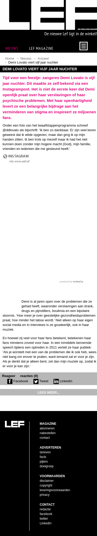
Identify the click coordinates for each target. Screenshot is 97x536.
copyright (46, 485)
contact (45, 438)
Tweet (40, 381)
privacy (45, 495)
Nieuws (26, 58)
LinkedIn (63, 381)
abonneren (47, 428)
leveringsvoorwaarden (55, 490)
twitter (44, 518)
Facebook (17, 381)
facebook (46, 514)
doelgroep (47, 466)
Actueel (43, 58)
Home (9, 58)
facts (43, 457)
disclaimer (47, 481)
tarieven (45, 452)
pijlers (44, 461)
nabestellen (48, 433)
